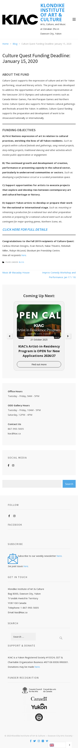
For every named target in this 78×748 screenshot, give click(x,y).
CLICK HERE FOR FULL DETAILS (24, 229)
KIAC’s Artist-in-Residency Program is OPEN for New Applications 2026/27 (39, 351)
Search (69, 484)
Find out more (39, 364)
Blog (21, 262)
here (23, 255)
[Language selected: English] (60, 745)
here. (37, 666)
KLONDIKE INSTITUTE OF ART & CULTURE (52, 12)
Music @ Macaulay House (16, 272)
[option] (39, 336)
